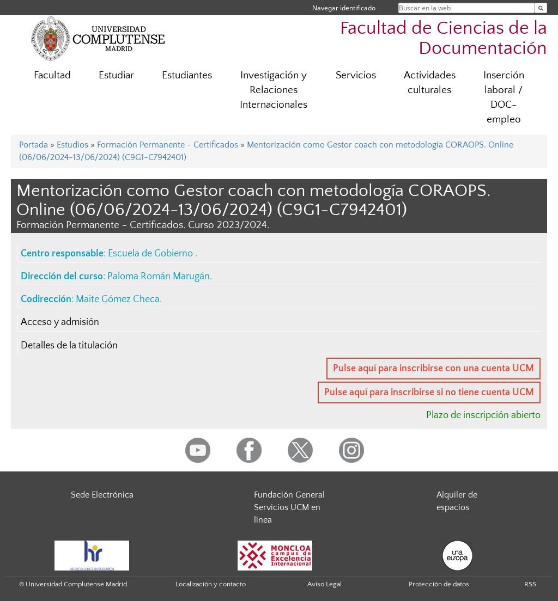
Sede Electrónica (102, 495)
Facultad (52, 75)
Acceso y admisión (60, 322)
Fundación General (289, 495)
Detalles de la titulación (69, 345)
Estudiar (116, 75)
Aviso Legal (324, 584)
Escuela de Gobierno (151, 253)
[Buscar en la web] (541, 8)
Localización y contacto (210, 584)
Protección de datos (439, 584)
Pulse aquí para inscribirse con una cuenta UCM (433, 368)
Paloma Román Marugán (158, 276)
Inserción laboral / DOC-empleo (503, 97)
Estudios (72, 145)
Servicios (356, 75)
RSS (530, 584)
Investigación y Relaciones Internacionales (273, 90)
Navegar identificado (343, 8)
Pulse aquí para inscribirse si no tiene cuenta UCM (429, 392)
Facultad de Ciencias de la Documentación (443, 39)
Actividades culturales (430, 83)
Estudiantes (187, 75)
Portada (33, 145)
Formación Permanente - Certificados (167, 145)
